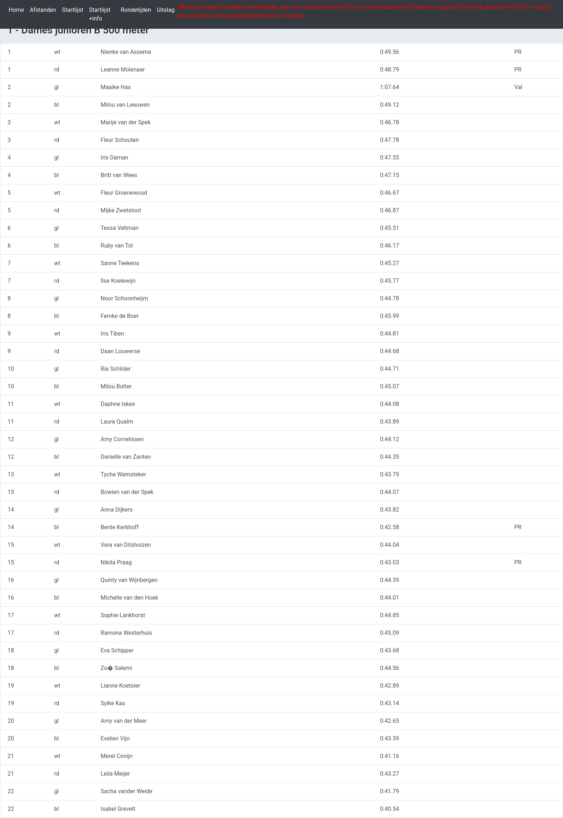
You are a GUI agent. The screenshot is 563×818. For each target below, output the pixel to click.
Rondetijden (137, 9)
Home (18, 9)
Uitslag (167, 9)
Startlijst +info (103, 14)
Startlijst (74, 9)
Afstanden (44, 9)
